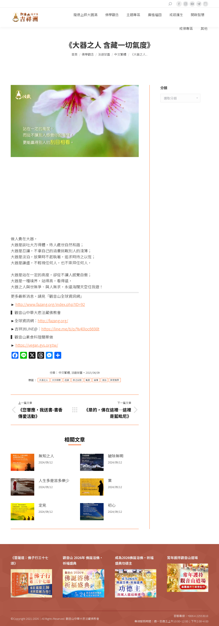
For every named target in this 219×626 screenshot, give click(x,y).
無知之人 (46, 455)
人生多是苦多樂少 (54, 480)
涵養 (96, 380)
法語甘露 (76, 372)
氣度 (88, 380)
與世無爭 (114, 380)
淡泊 (104, 380)
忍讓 (67, 380)
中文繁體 (64, 372)
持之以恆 (77, 380)
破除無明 (115, 455)
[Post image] (22, 462)
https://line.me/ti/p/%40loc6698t (70, 328)
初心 (112, 505)
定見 (42, 505)
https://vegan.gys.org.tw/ (36, 345)
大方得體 (56, 380)
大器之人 (43, 380)
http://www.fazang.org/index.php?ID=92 (50, 304)
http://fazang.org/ (53, 320)
